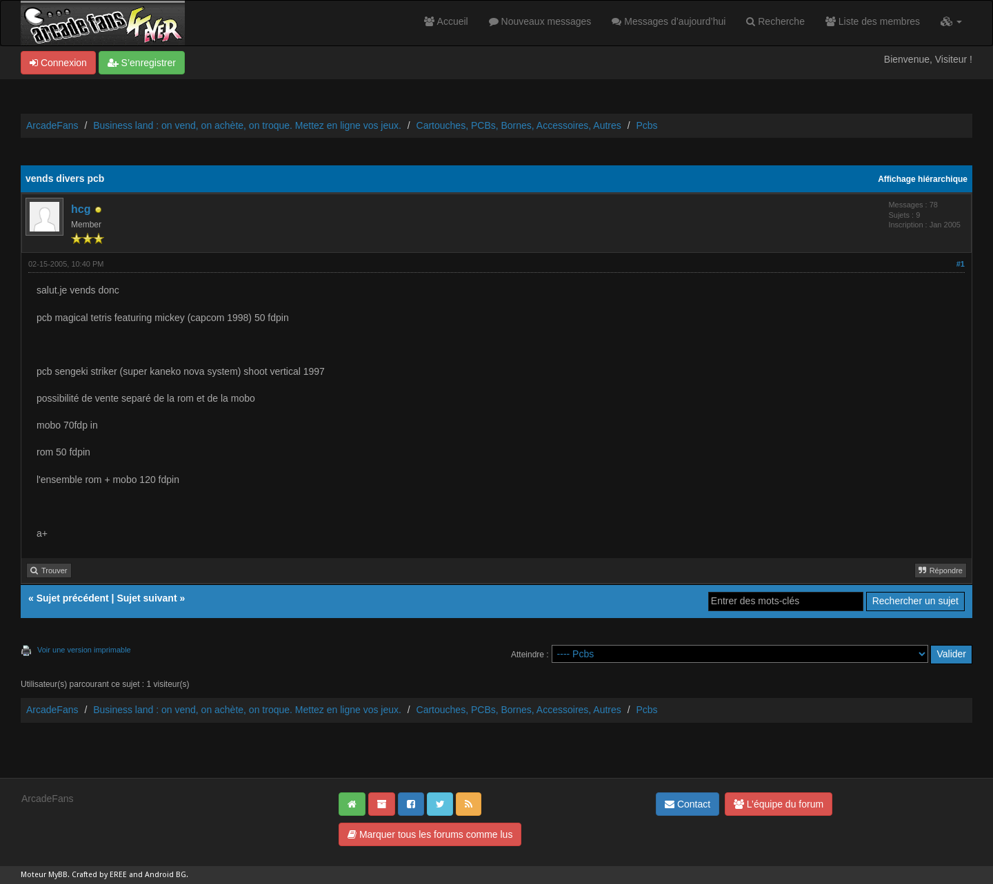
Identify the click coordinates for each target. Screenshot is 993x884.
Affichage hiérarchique (922, 179)
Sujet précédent (73, 598)
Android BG (165, 874)
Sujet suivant (147, 598)
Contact (687, 804)
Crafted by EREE (99, 874)
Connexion (58, 62)
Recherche (775, 21)
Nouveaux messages (540, 21)
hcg (80, 209)
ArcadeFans (52, 125)
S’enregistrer (142, 62)
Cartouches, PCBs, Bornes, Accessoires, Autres (519, 125)
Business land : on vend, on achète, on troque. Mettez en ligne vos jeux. (247, 125)
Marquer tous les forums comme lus (430, 834)
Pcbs (646, 125)
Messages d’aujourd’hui (668, 21)
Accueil (446, 21)
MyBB (58, 874)
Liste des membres (872, 21)
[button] (951, 21)
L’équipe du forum (778, 804)
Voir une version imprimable (84, 650)
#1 (960, 264)
